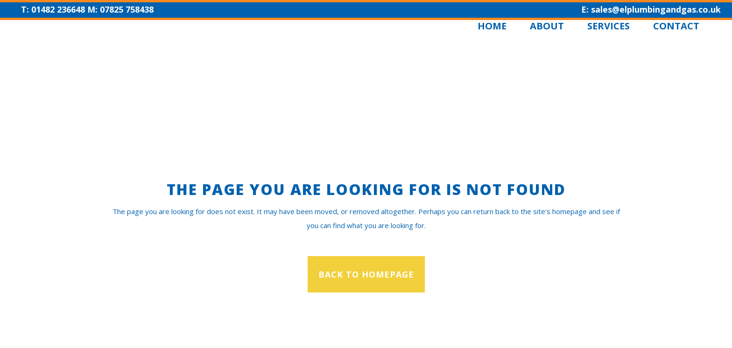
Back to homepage (366, 274)
